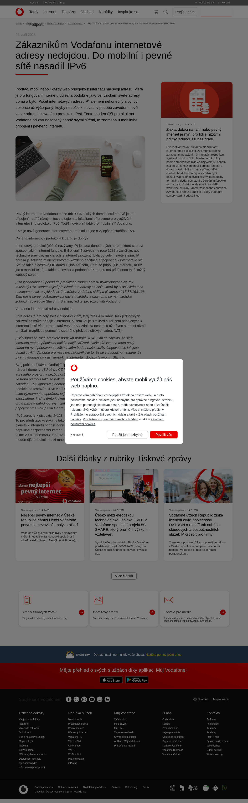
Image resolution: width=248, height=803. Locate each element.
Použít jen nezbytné (127, 435)
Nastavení (77, 434)
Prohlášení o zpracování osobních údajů (98, 414)
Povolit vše (164, 435)
